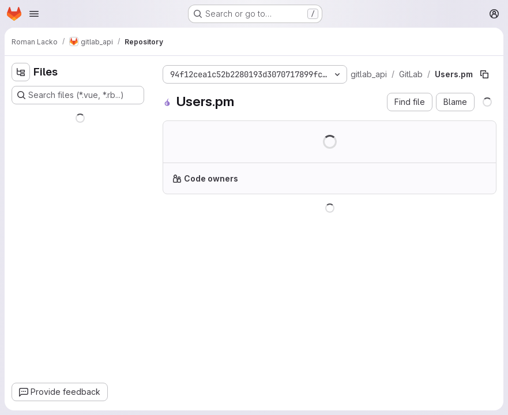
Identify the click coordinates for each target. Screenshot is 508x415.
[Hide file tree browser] (21, 72)
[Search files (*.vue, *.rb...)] (78, 95)
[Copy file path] (484, 74)
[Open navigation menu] (34, 14)
